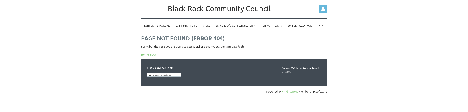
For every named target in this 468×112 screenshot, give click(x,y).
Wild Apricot (290, 91)
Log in (323, 9)
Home (145, 54)
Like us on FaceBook (160, 67)
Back (153, 54)
